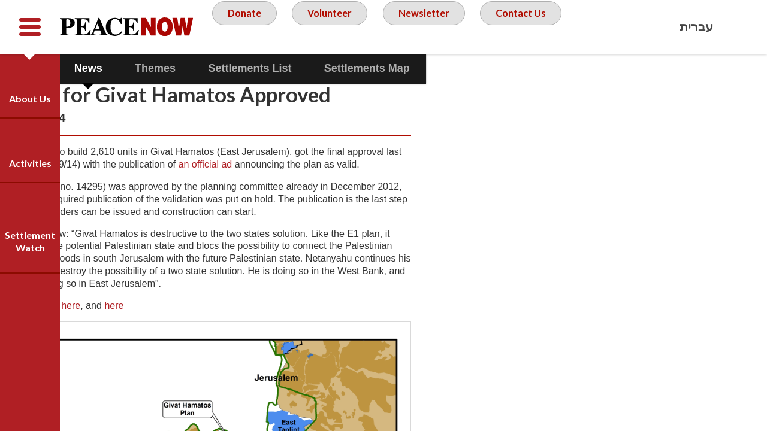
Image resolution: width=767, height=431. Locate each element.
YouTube (704, 81)
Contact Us (387, 74)
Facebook (671, 81)
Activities (30, 163)
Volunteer (377, 26)
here (135, 374)
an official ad (350, 188)
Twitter (737, 81)
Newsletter (476, 26)
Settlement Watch (30, 241)
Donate (287, 26)
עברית (696, 27)
